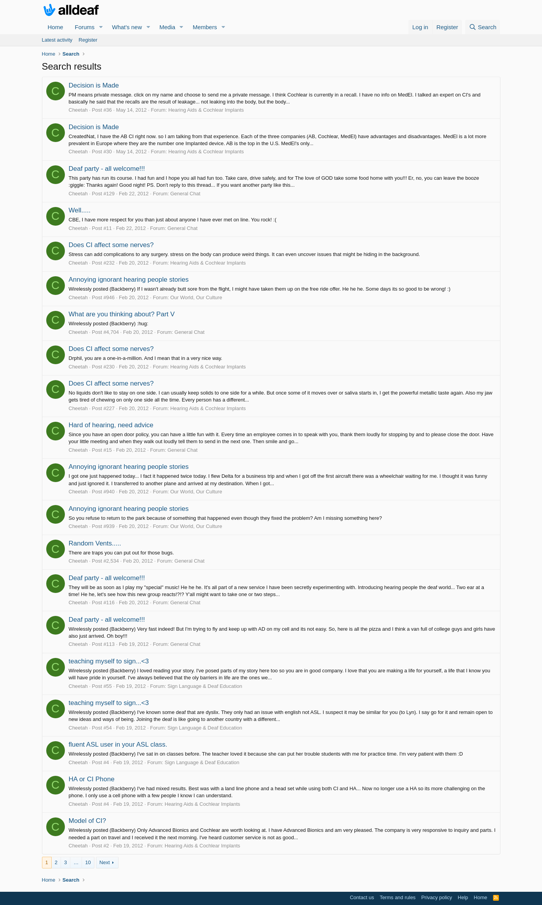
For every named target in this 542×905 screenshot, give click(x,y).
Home (55, 27)
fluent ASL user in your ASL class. (118, 744)
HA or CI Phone (92, 779)
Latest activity (57, 40)
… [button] (75, 862)
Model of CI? (87, 820)
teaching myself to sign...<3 (109, 661)
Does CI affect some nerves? (111, 245)
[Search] (482, 27)
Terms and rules (397, 897)
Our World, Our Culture (196, 297)
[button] (100, 27)
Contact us (362, 897)
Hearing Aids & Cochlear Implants (206, 110)
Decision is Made (94, 85)
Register (87, 40)
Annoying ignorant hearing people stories (129, 279)
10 (88, 862)
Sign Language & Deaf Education (204, 686)
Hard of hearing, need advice (111, 425)
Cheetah (78, 110)
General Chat (185, 193)
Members (205, 27)
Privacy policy (436, 897)
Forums (85, 27)
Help (463, 897)
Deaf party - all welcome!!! (107, 168)
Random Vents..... (95, 543)
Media (167, 27)
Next (104, 862)
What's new (127, 27)
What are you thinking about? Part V (122, 314)
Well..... (80, 210)
